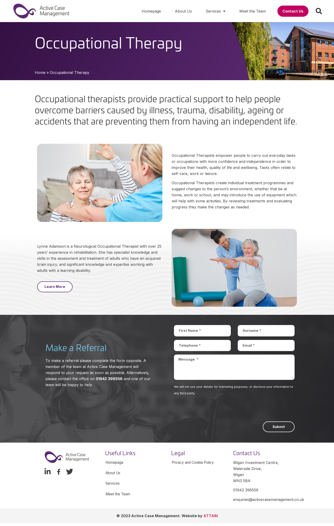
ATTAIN (210, 518)
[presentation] (209, 410)
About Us (183, 11)
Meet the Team (252, 11)
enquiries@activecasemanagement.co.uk (268, 499)
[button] (292, 11)
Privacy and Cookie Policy (195, 463)
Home (40, 72)
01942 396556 (109, 378)
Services (215, 11)
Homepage (151, 11)
